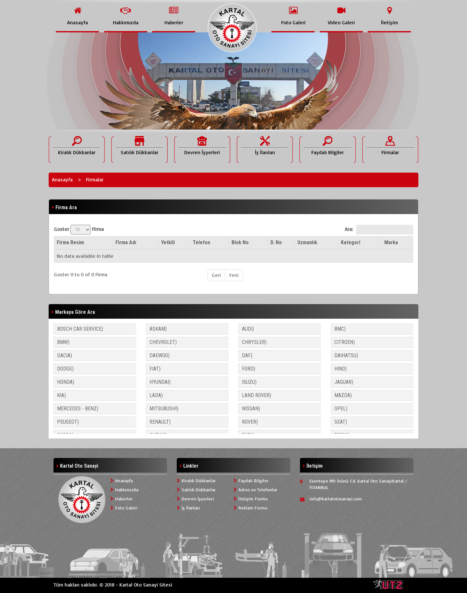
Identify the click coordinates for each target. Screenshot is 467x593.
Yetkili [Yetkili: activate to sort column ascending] (168, 242)
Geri (216, 275)
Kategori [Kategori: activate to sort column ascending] (350, 242)
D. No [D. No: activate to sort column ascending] (276, 242)
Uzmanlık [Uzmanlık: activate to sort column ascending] (307, 242)
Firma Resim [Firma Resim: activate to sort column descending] (70, 242)
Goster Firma (79, 229)
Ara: (379, 229)
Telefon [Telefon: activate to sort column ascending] (201, 242)
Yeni (234, 275)
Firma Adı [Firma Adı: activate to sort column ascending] (125, 242)
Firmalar (94, 179)
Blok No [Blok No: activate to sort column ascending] (240, 242)
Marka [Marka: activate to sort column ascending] (391, 242)
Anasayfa (62, 179)
